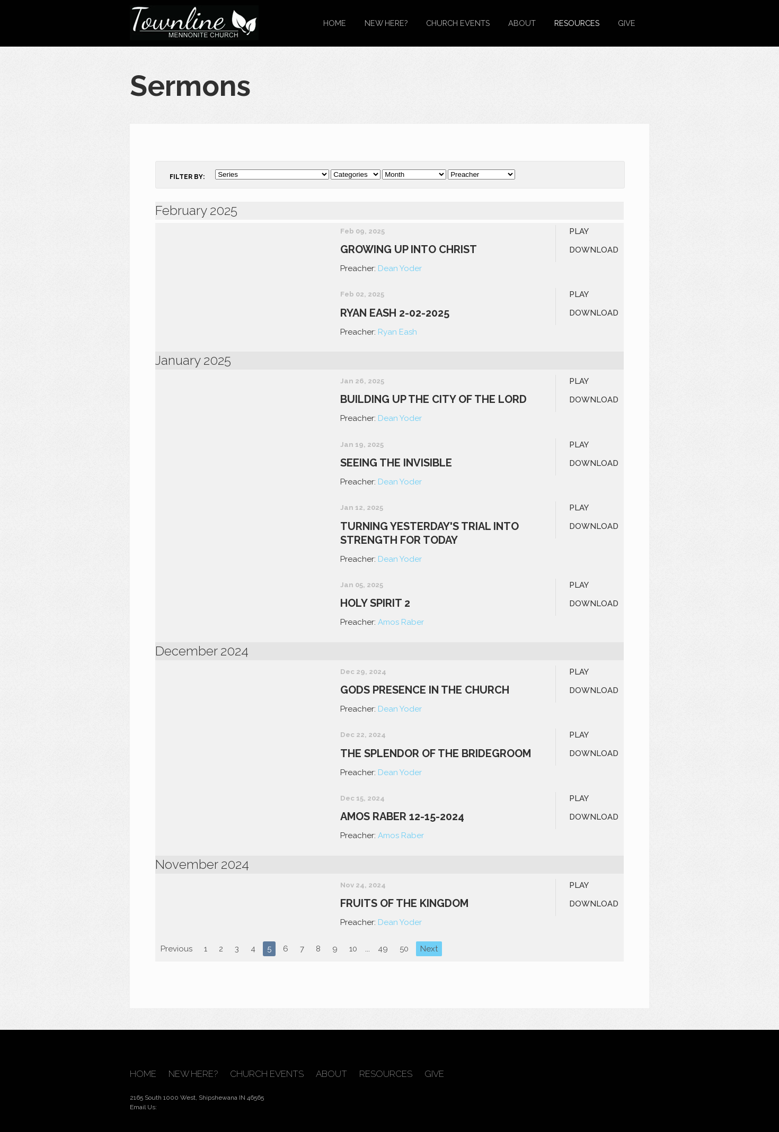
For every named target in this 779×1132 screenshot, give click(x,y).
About (522, 23)
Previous (176, 949)
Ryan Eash (397, 332)
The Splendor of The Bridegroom (435, 753)
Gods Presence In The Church (424, 690)
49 (383, 949)
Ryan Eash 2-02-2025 (394, 313)
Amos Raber (401, 622)
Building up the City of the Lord (433, 399)
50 (404, 949)
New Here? (386, 23)
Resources (576, 23)
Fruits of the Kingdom (404, 903)
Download (593, 250)
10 (353, 949)
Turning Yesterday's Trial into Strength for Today (429, 533)
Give (626, 23)
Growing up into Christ (408, 249)
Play (579, 231)
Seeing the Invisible (396, 462)
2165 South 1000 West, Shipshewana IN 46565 (197, 1097)
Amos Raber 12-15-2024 (402, 816)
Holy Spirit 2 (375, 603)
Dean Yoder (400, 268)
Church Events (458, 23)
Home (334, 23)
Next (429, 949)
